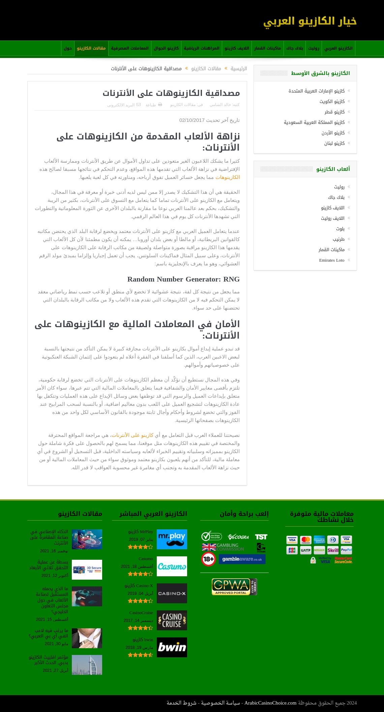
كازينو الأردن (333, 133)
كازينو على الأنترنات (132, 435)
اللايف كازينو (237, 48)
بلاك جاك (294, 48)
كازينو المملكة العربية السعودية (314, 122)
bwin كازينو (142, 639)
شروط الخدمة (182, 703)
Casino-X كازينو (138, 585)
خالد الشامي (220, 104)
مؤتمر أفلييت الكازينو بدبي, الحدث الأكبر (48, 660)
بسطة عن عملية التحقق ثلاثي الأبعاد (48, 565)
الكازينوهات (227, 177)
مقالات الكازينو (91, 48)
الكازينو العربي (338, 48)
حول (68, 48)
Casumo (146, 558)
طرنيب (339, 239)
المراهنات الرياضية (201, 48)
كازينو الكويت (332, 101)
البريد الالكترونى (124, 105)
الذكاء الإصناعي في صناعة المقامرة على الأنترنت (49, 537)
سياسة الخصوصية (220, 703)
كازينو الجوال (166, 48)
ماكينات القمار (267, 48)
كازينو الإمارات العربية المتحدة (317, 91)
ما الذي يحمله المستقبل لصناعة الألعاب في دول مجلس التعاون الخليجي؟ (52, 600)
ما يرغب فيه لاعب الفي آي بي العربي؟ (48, 633)
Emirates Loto (332, 260)
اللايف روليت (333, 218)
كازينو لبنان (334, 143)
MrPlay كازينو (140, 531)
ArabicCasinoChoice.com (270, 703)
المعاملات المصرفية (130, 48)
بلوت (340, 229)
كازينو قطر (335, 112)
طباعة (154, 105)
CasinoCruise (141, 612)
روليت (313, 48)
